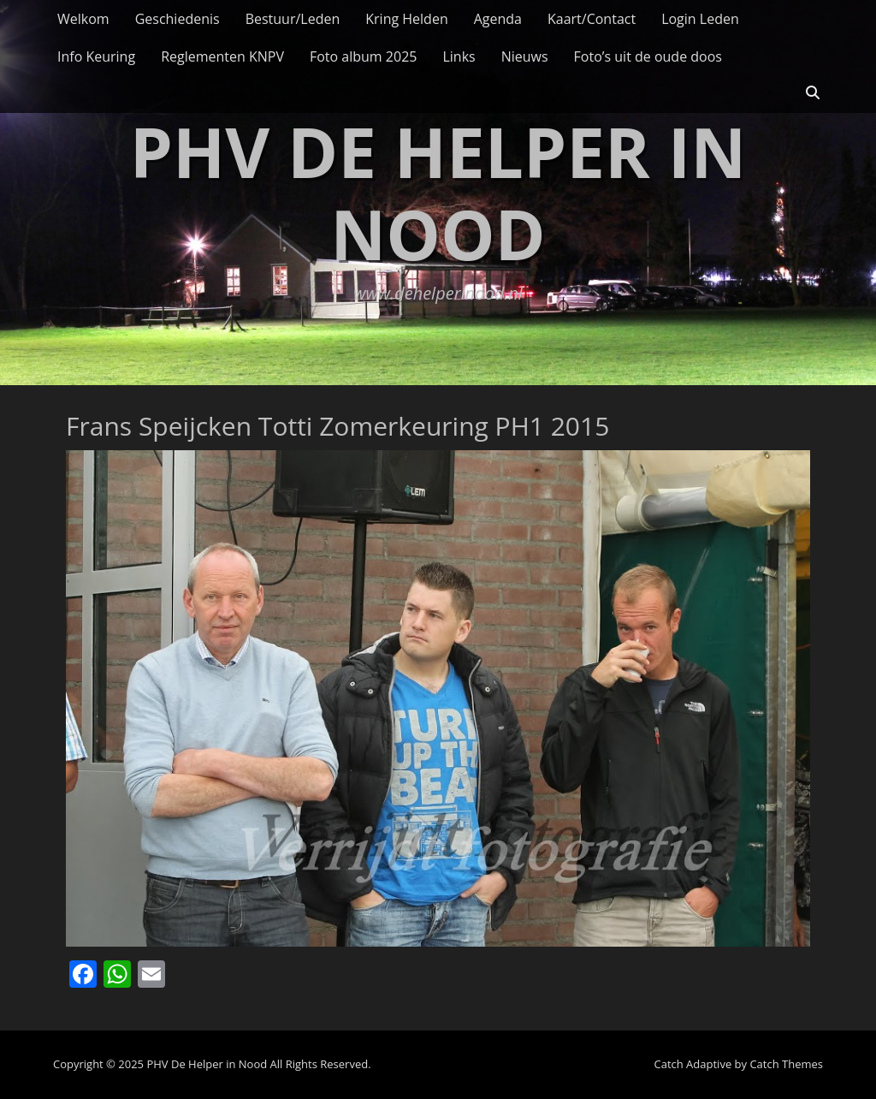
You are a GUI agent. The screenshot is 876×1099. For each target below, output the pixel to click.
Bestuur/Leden (293, 18)
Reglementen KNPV (222, 56)
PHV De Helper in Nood (438, 192)
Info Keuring (96, 56)
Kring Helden (406, 18)
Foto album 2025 (363, 56)
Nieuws (524, 56)
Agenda (498, 18)
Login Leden (700, 18)
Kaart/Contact (592, 18)
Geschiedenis (177, 18)
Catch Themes (786, 1064)
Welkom (83, 18)
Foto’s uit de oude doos (648, 56)
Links (458, 56)
